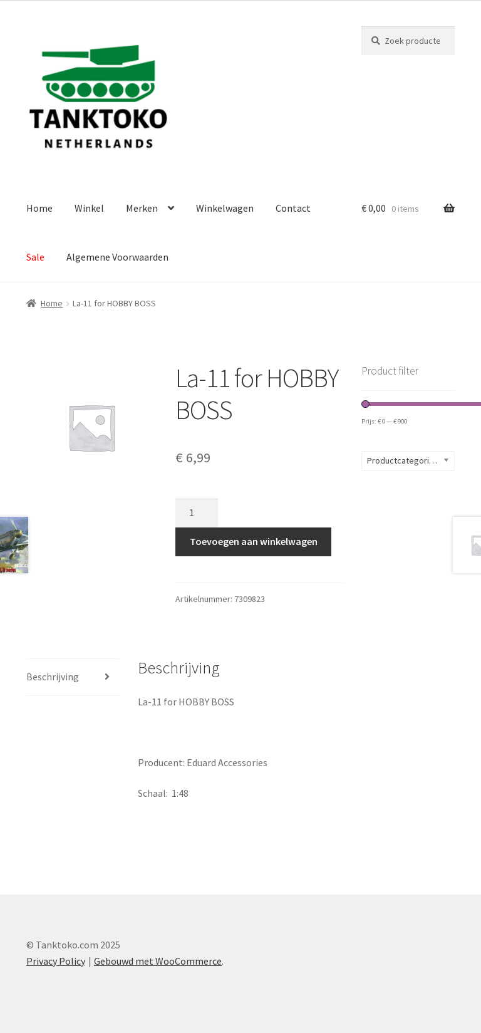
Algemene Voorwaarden (117, 257)
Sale (35, 257)
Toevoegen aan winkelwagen (254, 541)
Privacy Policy (55, 961)
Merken (142, 208)
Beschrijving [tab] (52, 676)
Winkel (89, 208)
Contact (293, 208)
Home (39, 208)
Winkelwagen (225, 208)
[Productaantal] (196, 513)
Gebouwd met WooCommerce (158, 961)
